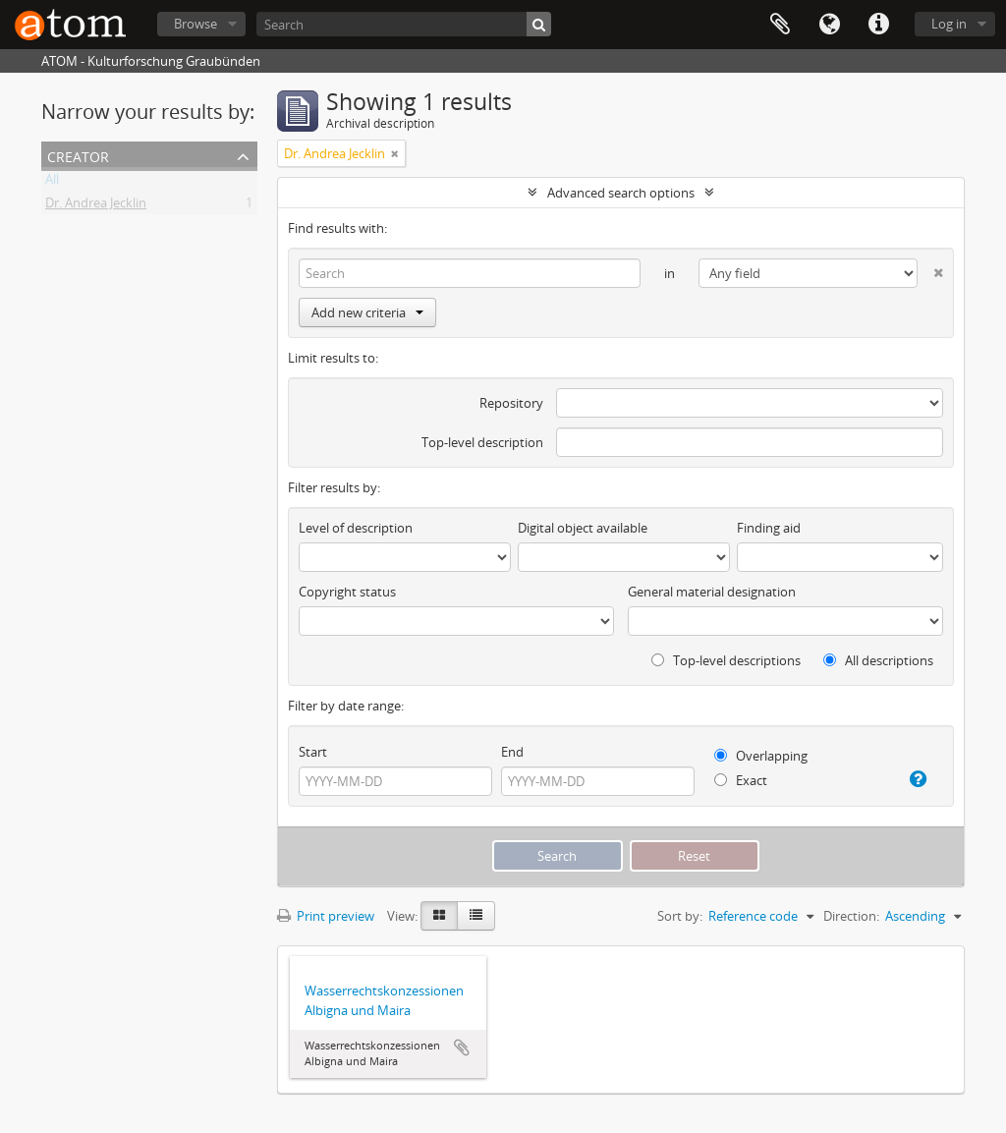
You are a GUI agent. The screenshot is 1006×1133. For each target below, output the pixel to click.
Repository (511, 403)
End (512, 752)
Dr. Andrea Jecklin (95, 206)
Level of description (356, 528)
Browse (195, 23)
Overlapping (761, 756)
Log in (949, 23)
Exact (740, 780)
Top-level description (482, 442)
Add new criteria (367, 312)
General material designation (712, 591)
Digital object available (582, 528)
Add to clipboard (462, 1047)
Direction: (851, 916)
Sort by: (679, 916)
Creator (78, 155)
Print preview (325, 916)
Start (313, 752)
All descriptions (878, 660)
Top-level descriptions (726, 660)
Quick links (878, 24)
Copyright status (347, 591)
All (52, 183)
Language (829, 24)
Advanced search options (621, 192)
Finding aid (769, 528)
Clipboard (780, 24)
